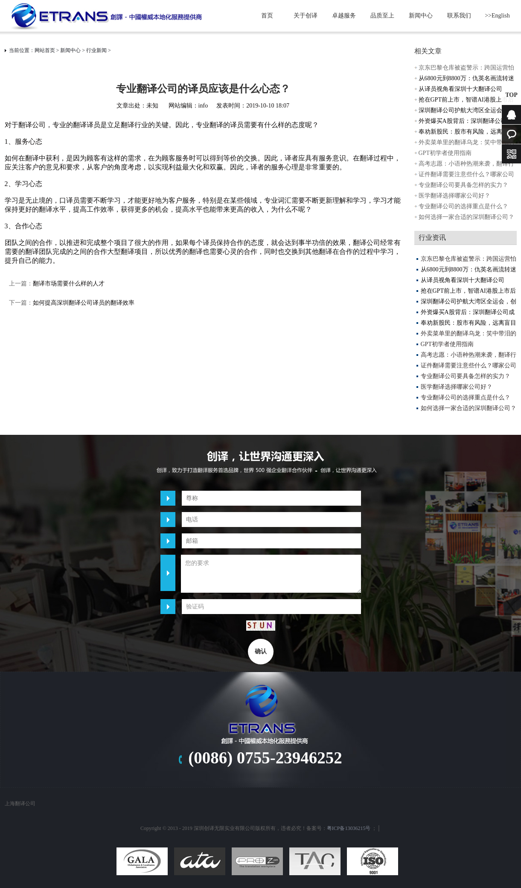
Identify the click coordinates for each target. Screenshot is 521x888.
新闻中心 (421, 15)
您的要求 (271, 574)
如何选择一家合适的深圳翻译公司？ (466, 217)
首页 (267, 15)
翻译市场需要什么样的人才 (69, 283)
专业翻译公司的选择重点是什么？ (463, 206)
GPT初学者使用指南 (445, 153)
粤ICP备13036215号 (349, 828)
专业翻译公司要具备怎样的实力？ (463, 185)
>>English (497, 15)
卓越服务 (344, 15)
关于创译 (305, 15)
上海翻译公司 (20, 803)
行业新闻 (96, 50)
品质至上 (382, 15)
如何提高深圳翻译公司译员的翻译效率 (83, 303)
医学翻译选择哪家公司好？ (454, 195)
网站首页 (45, 50)
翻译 (80, 124)
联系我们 (459, 15)
